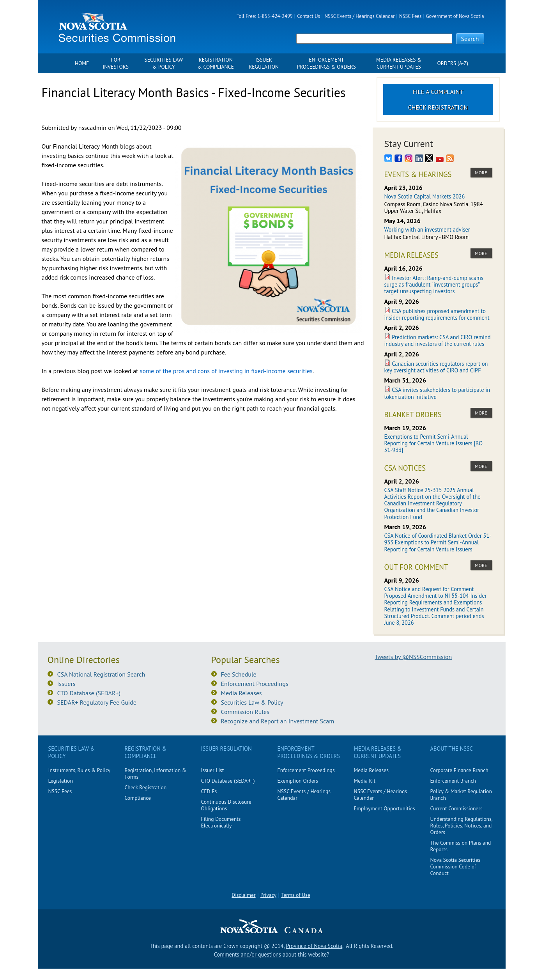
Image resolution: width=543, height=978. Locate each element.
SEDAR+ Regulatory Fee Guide (96, 702)
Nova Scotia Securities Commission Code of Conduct (455, 866)
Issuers (66, 683)
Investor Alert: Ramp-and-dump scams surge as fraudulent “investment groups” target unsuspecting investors (433, 284)
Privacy (268, 894)
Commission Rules (245, 712)
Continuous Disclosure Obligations (226, 805)
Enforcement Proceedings (254, 683)
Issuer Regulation (264, 63)
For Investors (116, 63)
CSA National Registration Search (101, 674)
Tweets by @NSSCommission (413, 657)
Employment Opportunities (384, 808)
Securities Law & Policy (164, 63)
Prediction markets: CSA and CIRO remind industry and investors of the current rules (437, 340)
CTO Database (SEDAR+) (89, 693)
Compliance (138, 797)
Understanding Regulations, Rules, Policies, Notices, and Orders (461, 825)
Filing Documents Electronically (221, 822)
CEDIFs (209, 791)
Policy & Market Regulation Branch (461, 794)
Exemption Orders (298, 780)
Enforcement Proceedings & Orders (326, 63)
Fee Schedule (238, 674)
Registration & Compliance (216, 63)
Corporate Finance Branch (459, 770)
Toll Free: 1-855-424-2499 (265, 16)
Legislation (60, 780)
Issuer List (212, 770)
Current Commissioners (456, 808)
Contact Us (308, 16)
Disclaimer (243, 894)
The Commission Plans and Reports (460, 846)
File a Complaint (438, 92)
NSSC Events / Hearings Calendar (359, 16)
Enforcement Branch (453, 780)
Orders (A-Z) (452, 63)
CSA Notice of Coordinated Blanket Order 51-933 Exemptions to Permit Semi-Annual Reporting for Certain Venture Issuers (438, 542)
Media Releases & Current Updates (398, 63)
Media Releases (241, 693)
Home (82, 63)
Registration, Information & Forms (155, 773)
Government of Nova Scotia (455, 16)
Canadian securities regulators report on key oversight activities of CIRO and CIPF (436, 367)
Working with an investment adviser (427, 229)
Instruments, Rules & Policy (79, 770)
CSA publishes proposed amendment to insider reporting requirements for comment (437, 314)
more (481, 172)
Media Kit (365, 780)
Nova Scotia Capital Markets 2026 (424, 196)
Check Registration (438, 107)
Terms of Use (295, 894)
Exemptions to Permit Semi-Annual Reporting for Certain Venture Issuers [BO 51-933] (433, 443)
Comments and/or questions (247, 954)
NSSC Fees (410, 16)
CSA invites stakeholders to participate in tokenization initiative (437, 393)
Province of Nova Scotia (314, 946)
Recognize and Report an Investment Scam (277, 721)
